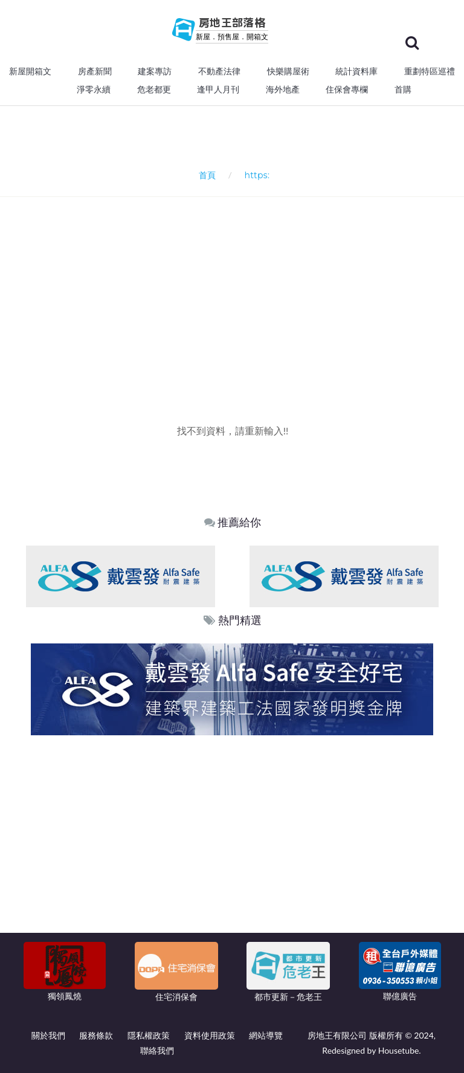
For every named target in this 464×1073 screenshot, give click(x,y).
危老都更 (154, 89)
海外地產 (283, 89)
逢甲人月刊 (218, 89)
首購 (403, 89)
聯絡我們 (157, 1050)
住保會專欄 (347, 89)
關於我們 (48, 1035)
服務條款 (96, 1035)
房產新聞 (95, 71)
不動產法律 (219, 71)
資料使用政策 (209, 1035)
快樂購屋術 (288, 71)
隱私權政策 (148, 1035)
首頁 (205, 175)
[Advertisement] (236, 287)
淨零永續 (94, 89)
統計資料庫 (356, 71)
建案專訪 (155, 71)
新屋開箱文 (30, 71)
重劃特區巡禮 (429, 71)
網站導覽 (266, 1035)
